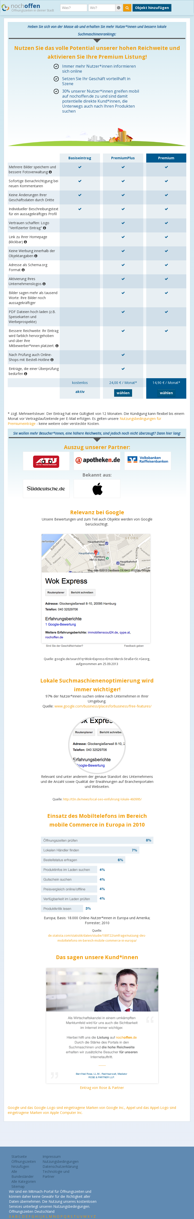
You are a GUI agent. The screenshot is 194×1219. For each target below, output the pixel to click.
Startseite (19, 1156)
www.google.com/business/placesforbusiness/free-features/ (102, 706)
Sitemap (18, 1186)
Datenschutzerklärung (60, 1166)
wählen (123, 392)
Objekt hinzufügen (152, 7)
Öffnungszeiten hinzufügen (23, 1164)
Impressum (52, 1156)
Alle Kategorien (23, 1181)
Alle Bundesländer (22, 1174)
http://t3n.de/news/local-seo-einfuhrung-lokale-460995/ (102, 799)
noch (27, 7)
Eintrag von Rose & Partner (102, 1087)
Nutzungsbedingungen (61, 1161)
